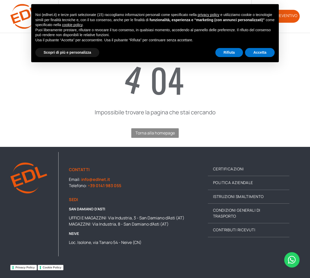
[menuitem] (248, 169)
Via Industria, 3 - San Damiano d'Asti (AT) (146, 218)
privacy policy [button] (208, 15)
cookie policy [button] (72, 25)
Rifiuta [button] (229, 52)
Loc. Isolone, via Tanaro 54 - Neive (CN (104, 242)
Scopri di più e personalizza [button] (67, 52)
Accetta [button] (259, 52)
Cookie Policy (52, 267)
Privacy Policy (25, 267)
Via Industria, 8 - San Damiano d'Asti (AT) (130, 224)
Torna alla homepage (155, 133)
